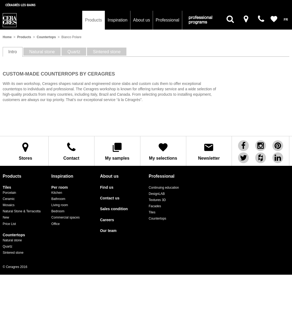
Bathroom (58, 199)
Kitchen (56, 193)
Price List (9, 224)
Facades (155, 206)
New (6, 217)
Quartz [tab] (73, 51)
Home (7, 37)
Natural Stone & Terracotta (22, 211)
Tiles (7, 187)
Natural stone (12, 240)
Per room (59, 187)
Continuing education (164, 187)
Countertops (46, 37)
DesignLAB (157, 194)
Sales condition (114, 209)
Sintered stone (13, 253)
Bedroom (57, 211)
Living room (59, 205)
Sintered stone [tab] (107, 51)
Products (93, 20)
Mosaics (8, 205)
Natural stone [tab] (42, 51)
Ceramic (9, 199)
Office (55, 224)
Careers (107, 220)
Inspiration (117, 20)
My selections (163, 151)
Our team (108, 231)
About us (141, 20)
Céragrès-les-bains (20, 5)
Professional (167, 20)
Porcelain (9, 193)
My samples (117, 151)
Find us (107, 187)
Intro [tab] (12, 51)
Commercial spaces (65, 217)
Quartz (7, 246)
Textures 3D (157, 200)
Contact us (109, 198)
